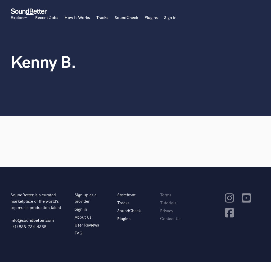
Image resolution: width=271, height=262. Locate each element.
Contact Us (170, 219)
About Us (83, 217)
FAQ (79, 233)
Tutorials (168, 203)
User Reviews (87, 225)
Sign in (170, 17)
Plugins (151, 17)
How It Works (77, 17)
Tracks (102, 17)
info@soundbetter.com (32, 220)
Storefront (126, 195)
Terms (165, 195)
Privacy (166, 211)
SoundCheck (126, 17)
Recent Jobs (46, 17)
